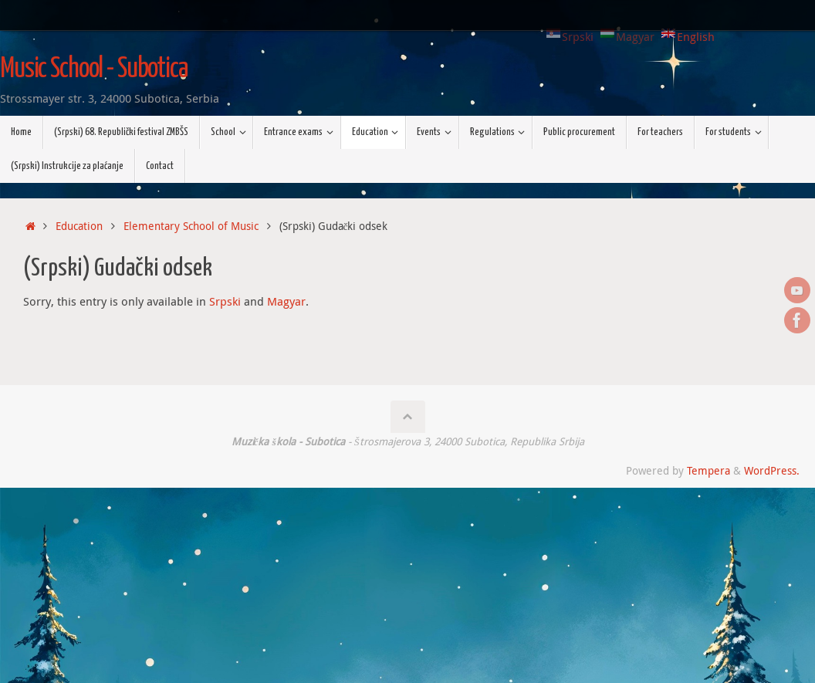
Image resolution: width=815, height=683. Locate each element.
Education (79, 226)
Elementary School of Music (191, 226)
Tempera (708, 471)
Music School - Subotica (94, 69)
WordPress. (772, 471)
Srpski (225, 301)
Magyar (286, 301)
